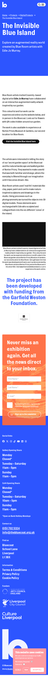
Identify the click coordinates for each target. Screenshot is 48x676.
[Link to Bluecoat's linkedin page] (22, 443)
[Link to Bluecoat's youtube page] (18, 443)
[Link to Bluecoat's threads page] (26, 443)
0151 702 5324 (11, 530)
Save (26, 670)
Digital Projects (26, 15)
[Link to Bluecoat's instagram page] (11, 443)
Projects (13, 15)
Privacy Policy (10, 576)
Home (4, 15)
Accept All (37, 670)
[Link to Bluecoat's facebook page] (3, 443)
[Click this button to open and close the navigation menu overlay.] (42, 4)
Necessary (22, 661)
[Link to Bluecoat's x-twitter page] (7, 443)
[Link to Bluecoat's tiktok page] (15, 443)
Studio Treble (13, 671)
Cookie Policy (10, 580)
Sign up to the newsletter (25, 416)
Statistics (18, 664)
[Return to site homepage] (4, 4)
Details (18, 669)
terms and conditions (30, 408)
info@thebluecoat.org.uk (18, 534)
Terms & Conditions (14, 572)
